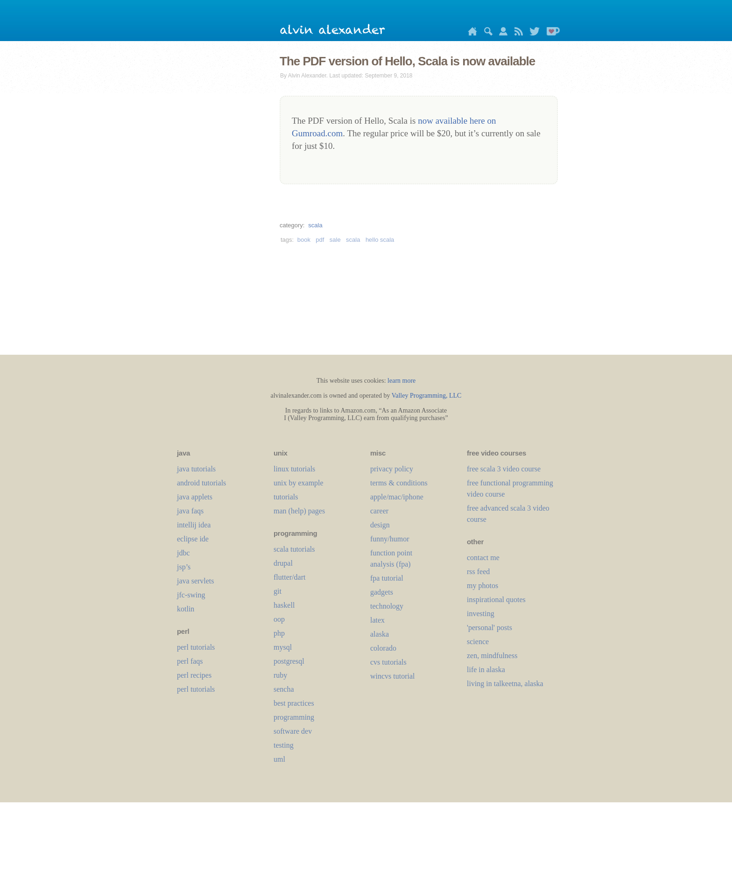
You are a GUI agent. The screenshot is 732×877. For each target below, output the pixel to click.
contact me (483, 557)
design (380, 525)
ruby (280, 675)
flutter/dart (289, 577)
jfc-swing (191, 595)
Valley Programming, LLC (427, 395)
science (478, 641)
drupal (283, 563)
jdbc (183, 553)
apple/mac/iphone (396, 497)
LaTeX (377, 620)
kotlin (185, 609)
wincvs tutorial (392, 676)
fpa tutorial (386, 578)
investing (480, 613)
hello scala (380, 239)
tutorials (286, 497)
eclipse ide (193, 539)
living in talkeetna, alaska (505, 684)
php (279, 633)
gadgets (381, 592)
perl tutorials (196, 647)
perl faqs (190, 661)
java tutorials (196, 469)
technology (386, 606)
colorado (383, 648)
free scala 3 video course (504, 469)
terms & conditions (399, 483)
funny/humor (389, 539)
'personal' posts (489, 627)
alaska (379, 634)
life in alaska (486, 670)
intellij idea (194, 525)
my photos (482, 585)
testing (284, 745)
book (303, 239)
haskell (284, 605)
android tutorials (201, 483)
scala (315, 225)
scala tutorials (294, 549)
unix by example (299, 483)
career (379, 511)
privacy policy (391, 469)
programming (294, 717)
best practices (294, 703)
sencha (284, 689)
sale (335, 239)
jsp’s (183, 567)
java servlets (195, 581)
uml (279, 759)
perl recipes (194, 675)
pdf (320, 239)
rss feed (478, 571)
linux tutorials (294, 469)
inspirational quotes (496, 599)
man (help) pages (299, 511)
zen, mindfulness (492, 656)
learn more (401, 380)
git (278, 591)
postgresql (289, 661)
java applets (194, 497)
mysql (283, 647)
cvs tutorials (388, 662)
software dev (293, 731)
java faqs (190, 511)
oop (279, 619)
